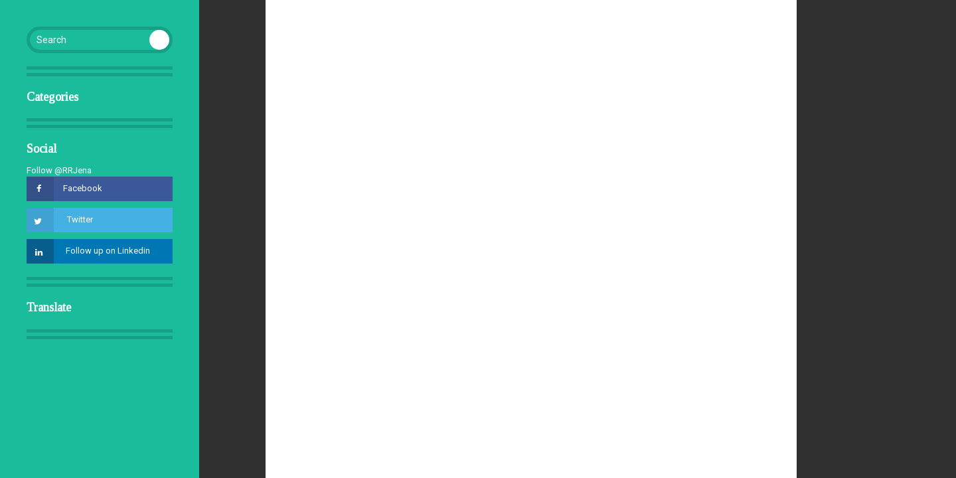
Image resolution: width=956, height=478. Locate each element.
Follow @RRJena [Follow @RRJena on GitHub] (59, 170)
